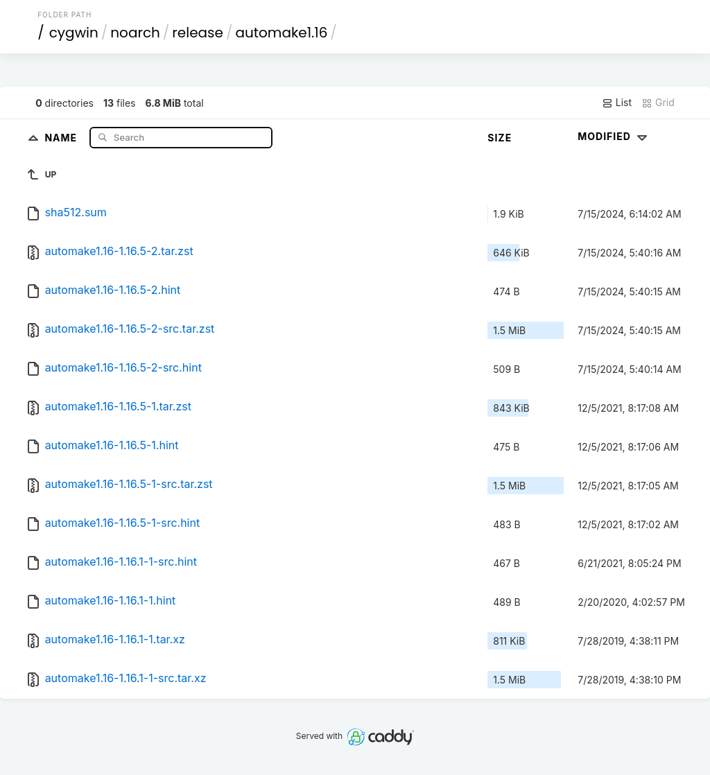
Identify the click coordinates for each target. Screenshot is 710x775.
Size (499, 137)
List (617, 102)
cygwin (73, 32)
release (197, 32)
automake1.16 (281, 32)
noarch (135, 32)
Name (62, 137)
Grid (658, 102)
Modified (614, 136)
